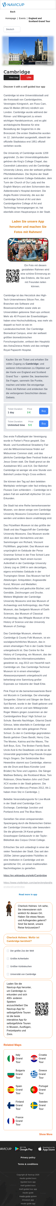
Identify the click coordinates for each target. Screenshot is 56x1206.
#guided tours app (28, 1182)
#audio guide (28, 1193)
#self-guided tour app (28, 1189)
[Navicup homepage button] (14, 4)
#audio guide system (28, 1196)
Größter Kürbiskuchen (21, 966)
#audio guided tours (28, 1178)
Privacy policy (28, 1157)
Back (10, 11)
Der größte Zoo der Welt (22, 951)
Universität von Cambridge (23, 974)
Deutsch (12, 29)
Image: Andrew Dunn (43, 63)
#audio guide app (28, 1204)
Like (27, 77)
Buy (44, 411)
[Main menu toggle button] (51, 5)
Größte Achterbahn (19, 958)
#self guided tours (28, 1186)
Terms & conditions (28, 1164)
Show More (45, 1134)
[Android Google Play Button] (24, 1149)
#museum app (28, 1200)
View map (12, 77)
